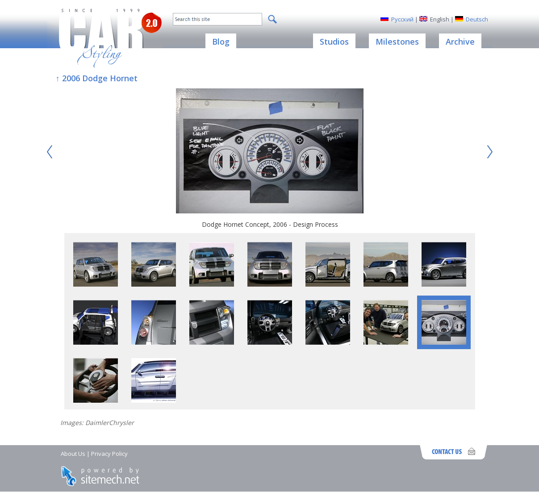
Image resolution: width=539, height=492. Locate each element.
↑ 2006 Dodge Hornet (97, 78)
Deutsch (477, 19)
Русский (402, 19)
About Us (73, 454)
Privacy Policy (109, 454)
